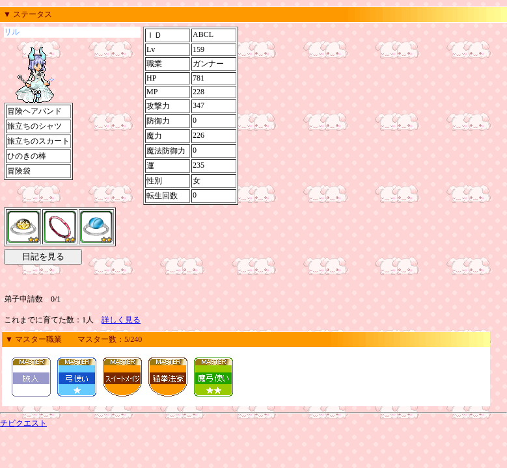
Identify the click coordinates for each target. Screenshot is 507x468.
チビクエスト (23, 423)
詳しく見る (121, 319)
